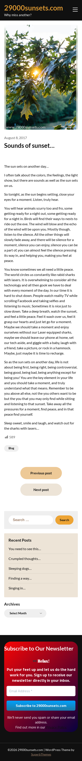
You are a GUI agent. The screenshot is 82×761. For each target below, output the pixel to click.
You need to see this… (25, 549)
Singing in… (17, 588)
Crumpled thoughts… (25, 558)
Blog (11, 448)
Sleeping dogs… (20, 568)
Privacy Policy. (56, 727)
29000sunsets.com (33, 7)
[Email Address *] (41, 691)
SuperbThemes (41, 754)
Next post (41, 489)
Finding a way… (20, 578)
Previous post (41, 473)
